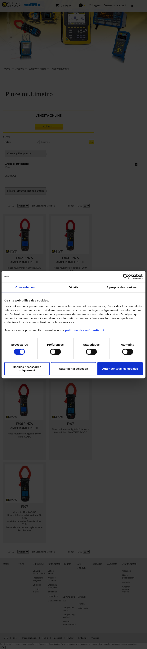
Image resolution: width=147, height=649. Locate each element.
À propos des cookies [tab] (121, 287)
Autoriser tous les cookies (120, 368)
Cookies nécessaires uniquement (27, 368)
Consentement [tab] (26, 287)
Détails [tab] (73, 287)
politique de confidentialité (84, 330)
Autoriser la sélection (73, 368)
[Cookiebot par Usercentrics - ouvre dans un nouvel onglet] (126, 276)
